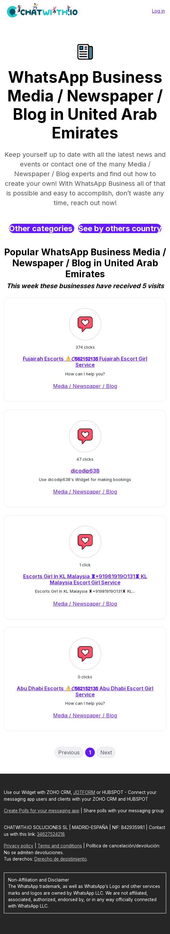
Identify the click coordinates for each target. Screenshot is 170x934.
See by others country (119, 228)
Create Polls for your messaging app (41, 810)
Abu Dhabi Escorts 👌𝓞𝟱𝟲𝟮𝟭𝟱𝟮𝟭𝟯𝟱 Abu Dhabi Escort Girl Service (85, 691)
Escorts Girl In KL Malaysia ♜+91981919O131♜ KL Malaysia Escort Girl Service (85, 579)
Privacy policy (18, 845)
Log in (158, 11)
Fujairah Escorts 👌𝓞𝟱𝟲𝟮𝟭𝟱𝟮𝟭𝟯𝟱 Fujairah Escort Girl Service (85, 361)
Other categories (41, 228)
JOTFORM (84, 792)
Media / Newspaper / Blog (85, 386)
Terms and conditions (60, 845)
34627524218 (51, 834)
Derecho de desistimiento (60, 859)
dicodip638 (85, 470)
